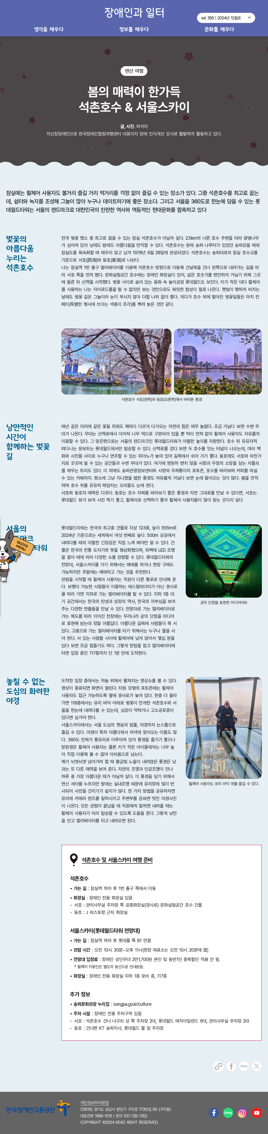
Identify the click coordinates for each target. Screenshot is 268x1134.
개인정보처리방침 (94, 1102)
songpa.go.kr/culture (132, 1004)
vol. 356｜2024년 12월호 (221, 18)
